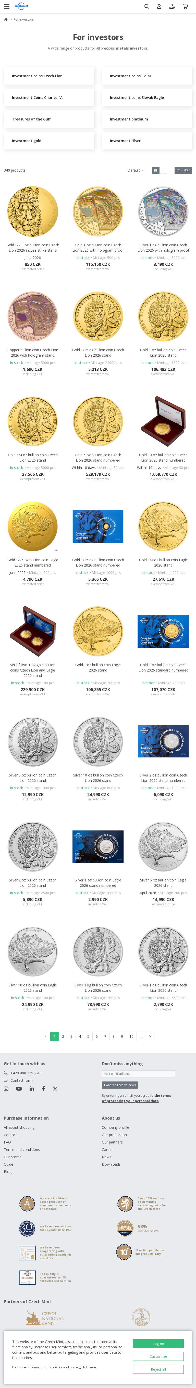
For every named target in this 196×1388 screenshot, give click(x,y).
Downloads (111, 1164)
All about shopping (19, 1127)
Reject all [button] (158, 1369)
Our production (114, 1134)
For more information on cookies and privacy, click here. (54, 1367)
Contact (10, 1134)
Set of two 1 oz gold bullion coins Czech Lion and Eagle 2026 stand (32, 670)
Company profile (115, 1127)
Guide (8, 1164)
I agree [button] (158, 1343)
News (106, 1156)
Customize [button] (158, 1356)
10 (131, 1036)
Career (107, 1149)
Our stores (12, 1156)
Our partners (112, 1142)
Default (134, 170)
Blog (7, 1171)
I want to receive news (120, 1085)
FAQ (7, 1142)
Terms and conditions (22, 1149)
